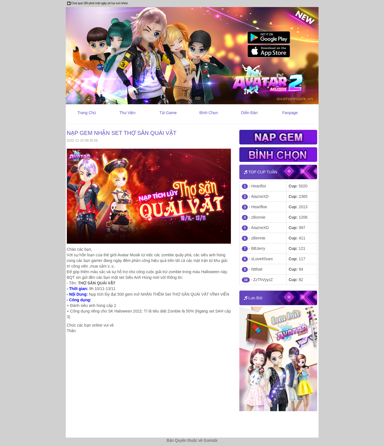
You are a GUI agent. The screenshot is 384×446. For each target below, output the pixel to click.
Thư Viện (127, 112)
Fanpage (290, 112)
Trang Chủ (86, 112)
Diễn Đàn (249, 112)
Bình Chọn (208, 112)
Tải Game (168, 112)
